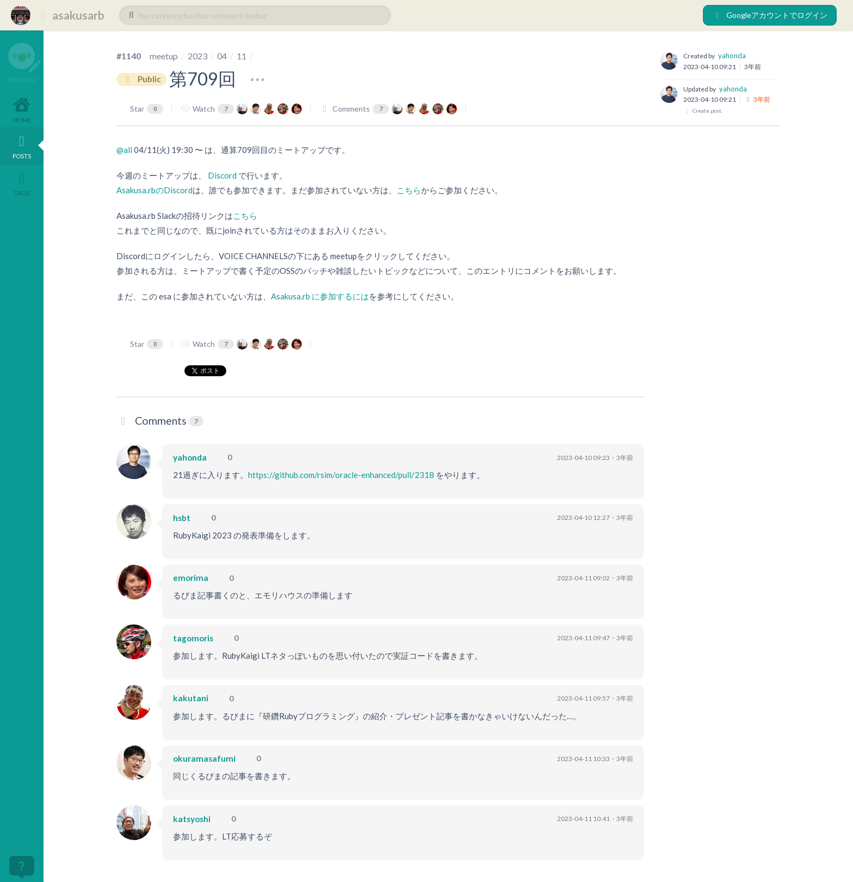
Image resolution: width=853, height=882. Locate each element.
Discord (222, 175)
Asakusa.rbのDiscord (154, 190)
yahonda (732, 55)
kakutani (190, 698)
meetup (164, 56)
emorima (190, 578)
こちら (409, 190)
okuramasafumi (204, 758)
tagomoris (193, 638)
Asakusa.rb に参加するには (320, 296)
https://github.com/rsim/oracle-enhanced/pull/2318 (341, 475)
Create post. (702, 110)
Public (141, 79)
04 (222, 56)
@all (124, 150)
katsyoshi (192, 819)
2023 (197, 56)
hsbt (181, 518)
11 (241, 56)
